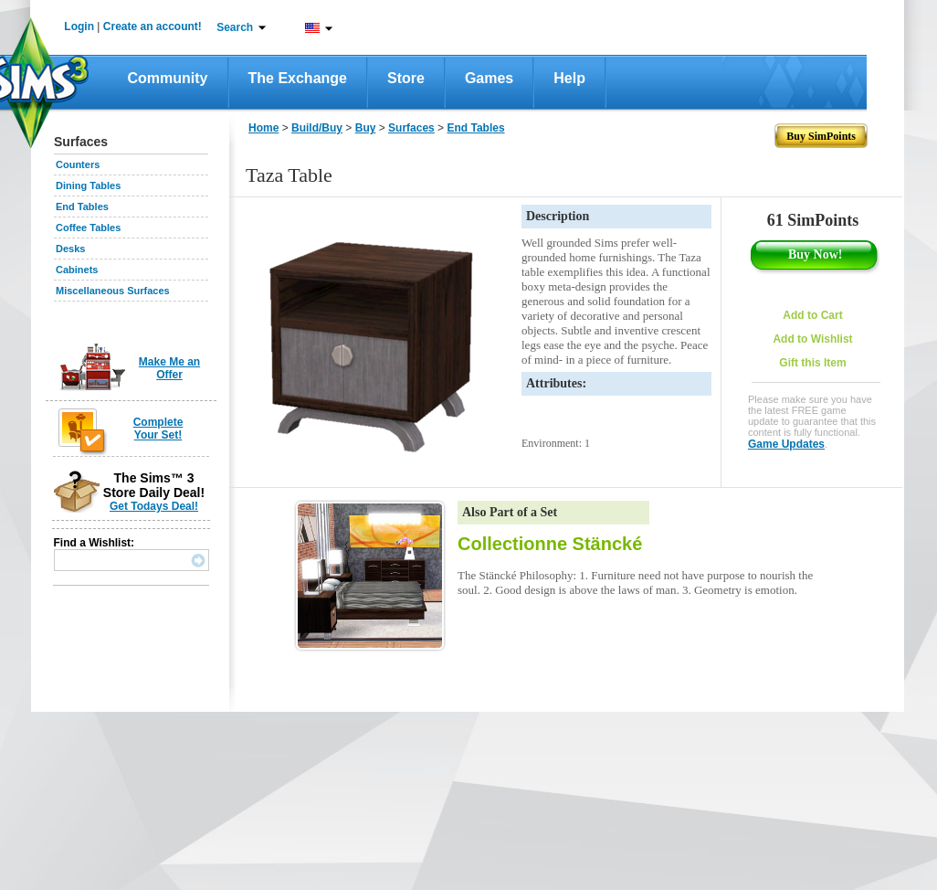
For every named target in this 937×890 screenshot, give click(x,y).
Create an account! (152, 26)
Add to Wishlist (812, 339)
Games (489, 78)
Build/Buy (316, 128)
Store (406, 78)
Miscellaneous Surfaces (113, 290)
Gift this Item (812, 362)
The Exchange (297, 78)
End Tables (82, 206)
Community (168, 78)
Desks (70, 248)
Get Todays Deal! (154, 506)
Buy (365, 128)
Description (557, 216)
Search (234, 27)
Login (79, 26)
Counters (78, 164)
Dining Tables (88, 185)
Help (569, 78)
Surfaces (411, 128)
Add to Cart (812, 315)
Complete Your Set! (158, 428)
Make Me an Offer (169, 368)
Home (263, 128)
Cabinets (77, 269)
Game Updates (786, 444)
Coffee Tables (88, 227)
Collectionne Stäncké (550, 544)
